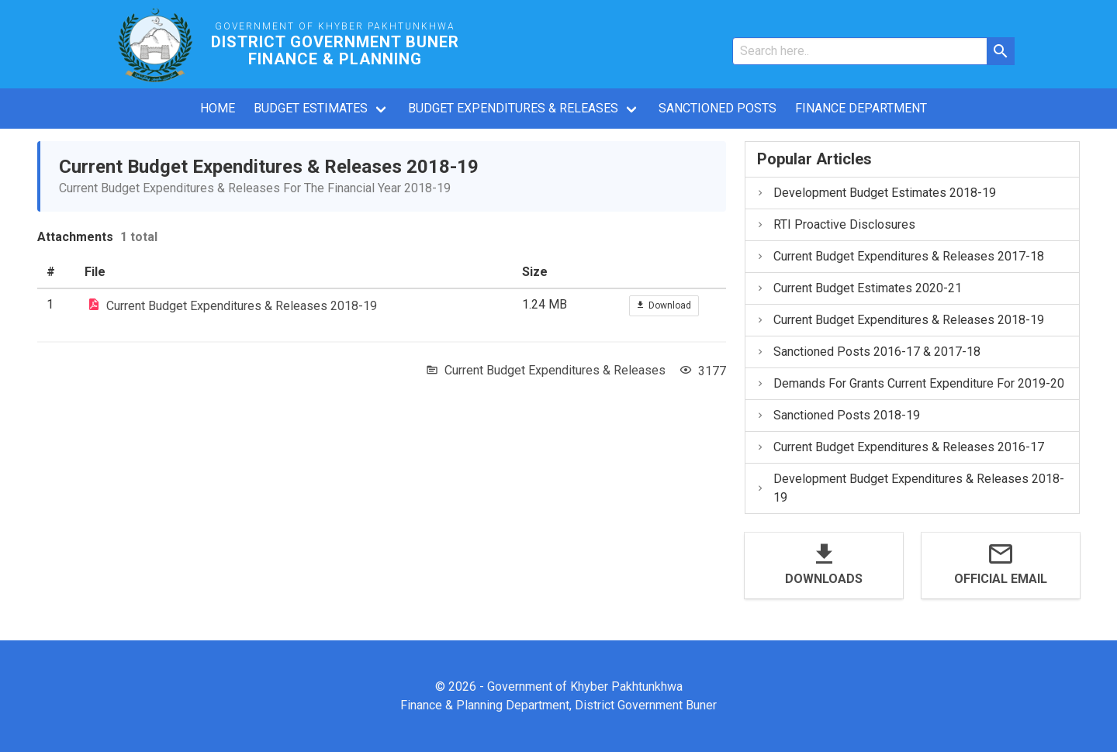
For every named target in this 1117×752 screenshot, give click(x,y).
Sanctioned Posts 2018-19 (838, 415)
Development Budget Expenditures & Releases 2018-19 (910, 488)
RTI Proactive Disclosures (835, 224)
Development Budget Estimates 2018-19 (876, 192)
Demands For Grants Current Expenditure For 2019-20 (910, 383)
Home (217, 108)
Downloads (824, 578)
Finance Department (861, 108)
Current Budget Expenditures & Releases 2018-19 (241, 305)
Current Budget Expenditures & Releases (555, 370)
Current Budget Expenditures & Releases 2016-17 (900, 447)
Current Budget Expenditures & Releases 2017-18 (900, 256)
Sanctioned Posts (717, 108)
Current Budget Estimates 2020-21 (859, 288)
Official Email (1000, 578)
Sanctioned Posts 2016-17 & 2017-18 (868, 351)
